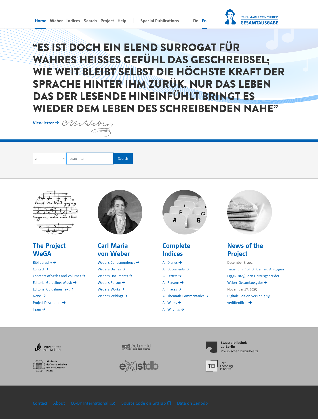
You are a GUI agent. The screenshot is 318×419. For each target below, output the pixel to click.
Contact (40, 403)
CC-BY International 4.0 (93, 403)
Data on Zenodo (192, 403)
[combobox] (49, 158)
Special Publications (159, 20)
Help (122, 20)
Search (90, 20)
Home (40, 20)
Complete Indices (176, 249)
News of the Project (245, 249)
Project (107, 20)
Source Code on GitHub (146, 403)
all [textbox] (36, 158)
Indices (73, 20)
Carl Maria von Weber (114, 249)
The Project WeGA (49, 249)
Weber (56, 20)
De (195, 20)
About (59, 403)
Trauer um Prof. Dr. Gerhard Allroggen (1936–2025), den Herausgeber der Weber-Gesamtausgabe (255, 276)
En (204, 20)
